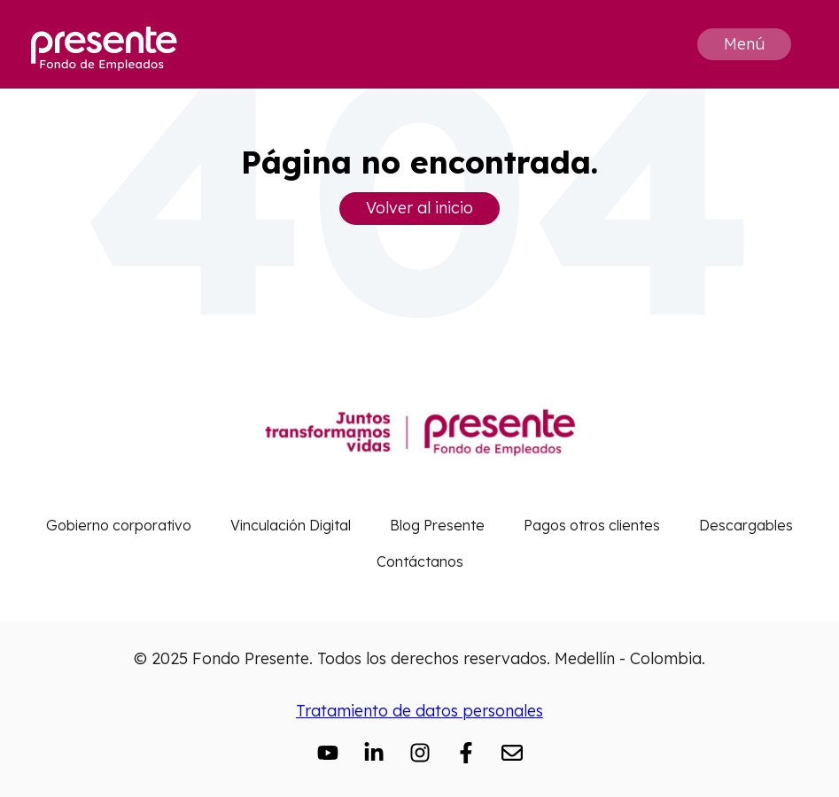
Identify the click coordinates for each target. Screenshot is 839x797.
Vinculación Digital (290, 525)
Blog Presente (437, 525)
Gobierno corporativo (118, 525)
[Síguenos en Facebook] (466, 752)
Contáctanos (420, 561)
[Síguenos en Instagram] (420, 752)
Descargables (746, 525)
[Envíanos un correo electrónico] (512, 752)
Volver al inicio (419, 207)
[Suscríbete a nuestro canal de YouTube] (328, 752)
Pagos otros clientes (592, 525)
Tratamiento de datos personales (419, 710)
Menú (744, 44)
